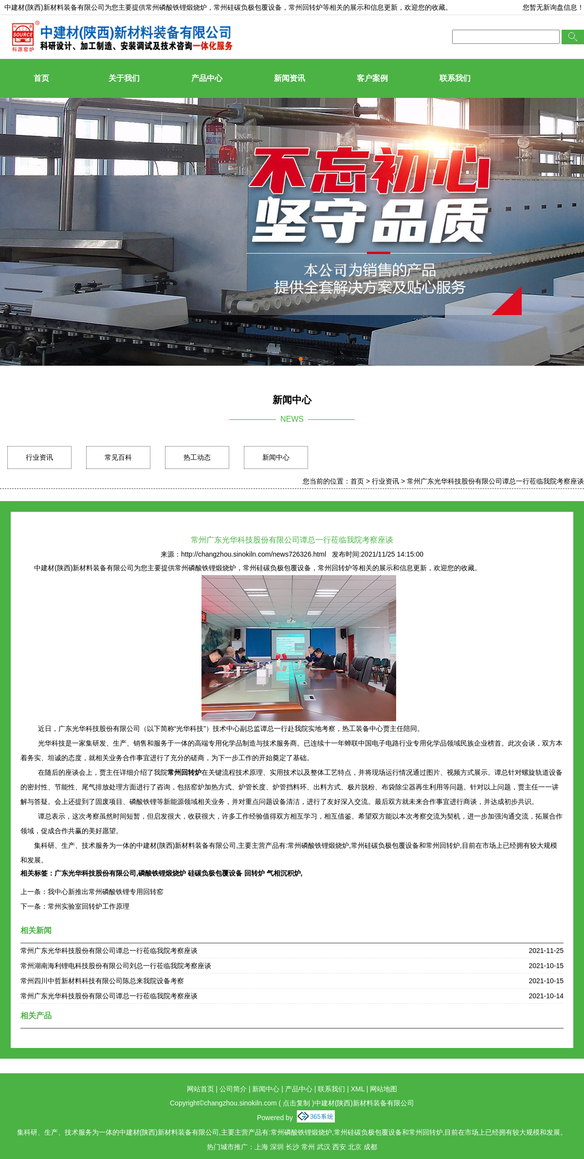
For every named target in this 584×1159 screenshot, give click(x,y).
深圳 (277, 1147)
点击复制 (296, 1103)
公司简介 (233, 1089)
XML (358, 1089)
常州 (308, 1147)
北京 (355, 1147)
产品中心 (206, 78)
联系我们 (455, 78)
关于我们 (124, 78)
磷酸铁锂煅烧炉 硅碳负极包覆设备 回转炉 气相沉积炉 (219, 873)
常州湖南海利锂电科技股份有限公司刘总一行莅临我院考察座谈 (115, 966)
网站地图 (383, 1089)
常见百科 (118, 457)
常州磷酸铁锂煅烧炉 (176, 7)
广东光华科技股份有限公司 (95, 873)
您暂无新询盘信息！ (553, 7)
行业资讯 (39, 457)
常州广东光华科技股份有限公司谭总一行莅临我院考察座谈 (495, 481)
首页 (41, 78)
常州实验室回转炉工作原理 (88, 906)
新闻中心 (276, 457)
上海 (261, 1147)
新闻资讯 (289, 78)
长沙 (292, 1147)
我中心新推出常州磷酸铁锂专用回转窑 (106, 892)
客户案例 (372, 78)
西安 (339, 1147)
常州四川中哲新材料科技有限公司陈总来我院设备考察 (102, 981)
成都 (370, 1147)
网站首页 (200, 1089)
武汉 (323, 1147)
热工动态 (197, 457)
